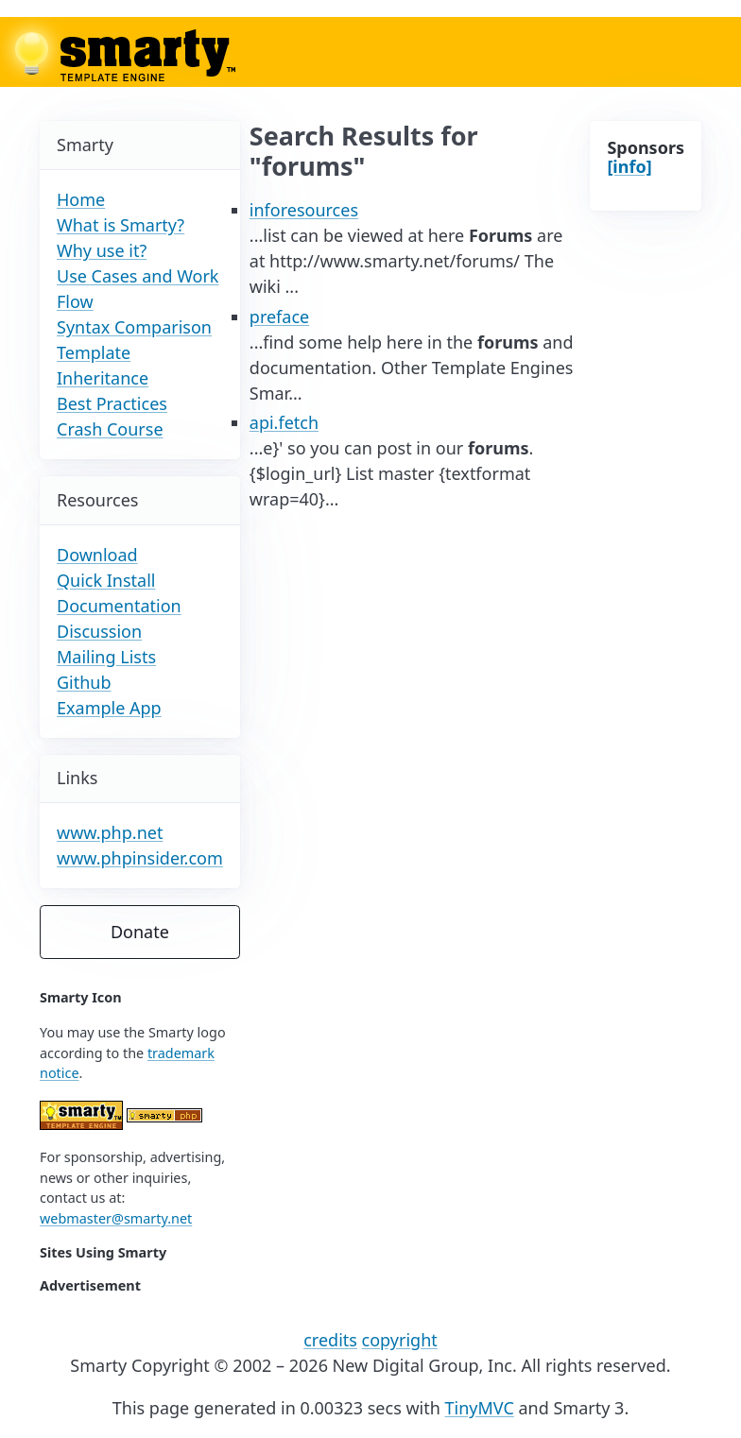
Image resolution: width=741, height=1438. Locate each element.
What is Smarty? (120, 225)
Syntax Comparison (134, 327)
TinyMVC (479, 1407)
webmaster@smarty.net (116, 1218)
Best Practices (112, 403)
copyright (400, 1339)
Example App (109, 707)
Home (81, 199)
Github (84, 682)
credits (330, 1339)
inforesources (304, 209)
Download (97, 554)
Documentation (119, 605)
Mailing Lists (106, 656)
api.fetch (284, 422)
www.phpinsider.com (140, 858)
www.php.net (110, 832)
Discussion (99, 631)
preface (279, 316)
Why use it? (101, 250)
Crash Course (110, 429)
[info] (629, 166)
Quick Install (106, 580)
